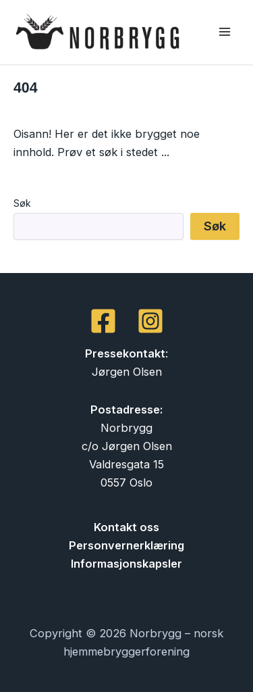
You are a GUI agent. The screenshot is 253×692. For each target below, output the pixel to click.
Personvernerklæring (126, 545)
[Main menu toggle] (224, 32)
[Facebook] (103, 321)
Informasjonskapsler (126, 563)
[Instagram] (150, 321)
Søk (22, 203)
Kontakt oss (126, 527)
